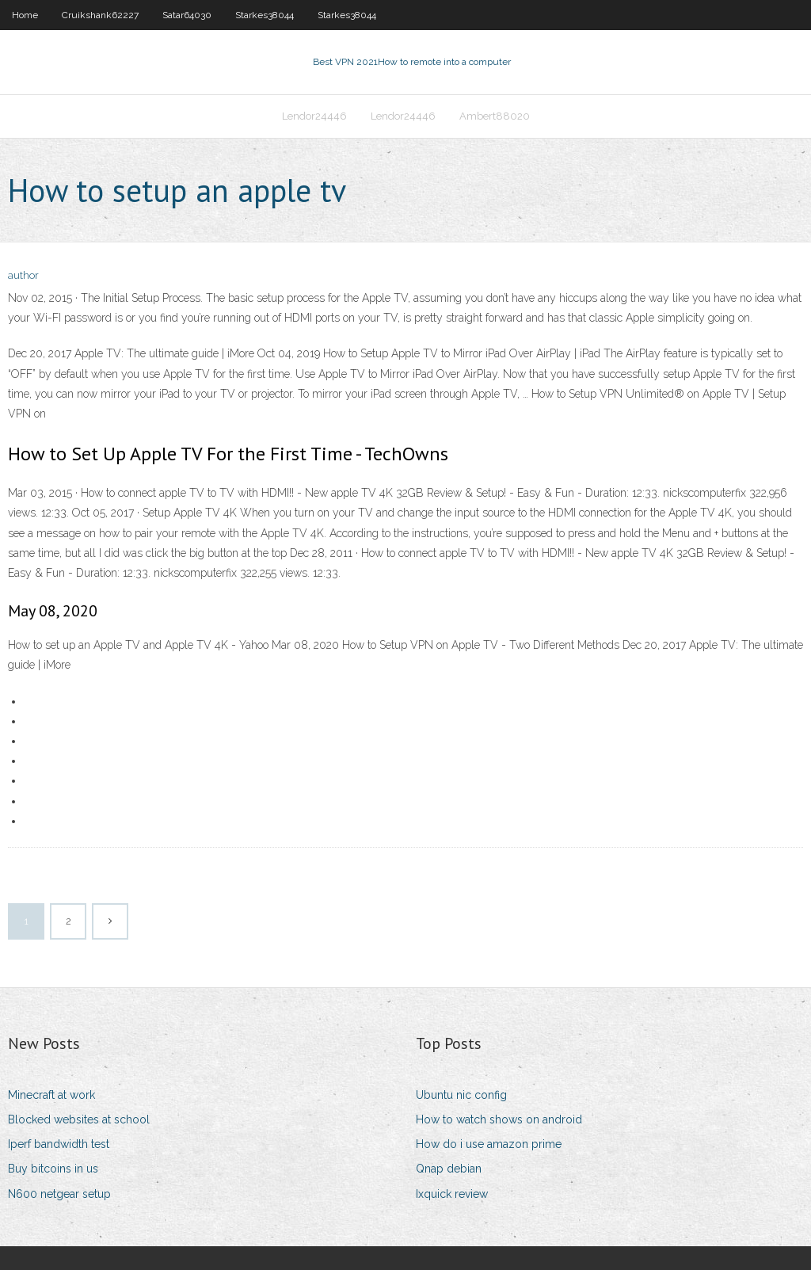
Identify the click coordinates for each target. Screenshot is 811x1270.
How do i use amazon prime (489, 1144)
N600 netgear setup (59, 1194)
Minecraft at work (51, 1095)
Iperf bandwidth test (58, 1144)
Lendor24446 (314, 116)
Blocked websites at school (79, 1119)
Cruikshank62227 (100, 15)
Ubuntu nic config (461, 1095)
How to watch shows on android (499, 1119)
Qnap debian (449, 1168)
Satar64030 (186, 15)
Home (25, 15)
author (23, 275)
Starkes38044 (264, 15)
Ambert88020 (494, 116)
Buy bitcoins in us (53, 1168)
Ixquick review (452, 1194)
